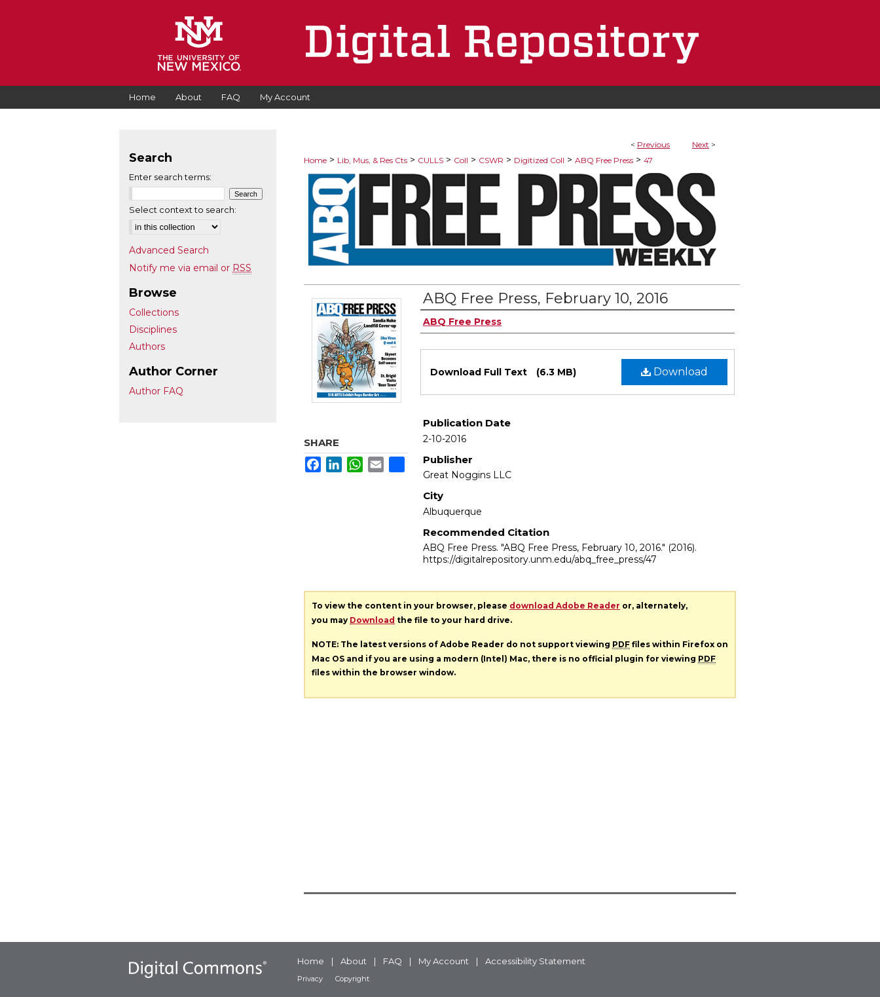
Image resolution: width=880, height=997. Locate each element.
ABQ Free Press (604, 160)
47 (648, 160)
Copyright (352, 978)
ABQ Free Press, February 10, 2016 (545, 298)
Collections (154, 312)
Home (315, 160)
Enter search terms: (170, 177)
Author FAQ (156, 391)
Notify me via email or (190, 268)
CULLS (430, 160)
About (353, 961)
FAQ (392, 961)
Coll (461, 160)
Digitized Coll (539, 160)
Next (700, 144)
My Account (443, 961)
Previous (653, 144)
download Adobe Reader (564, 606)
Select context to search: (182, 209)
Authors (147, 346)
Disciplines (153, 329)
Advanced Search (169, 250)
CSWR (491, 160)
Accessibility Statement (535, 961)
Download (674, 372)
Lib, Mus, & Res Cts (372, 160)
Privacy (310, 978)
